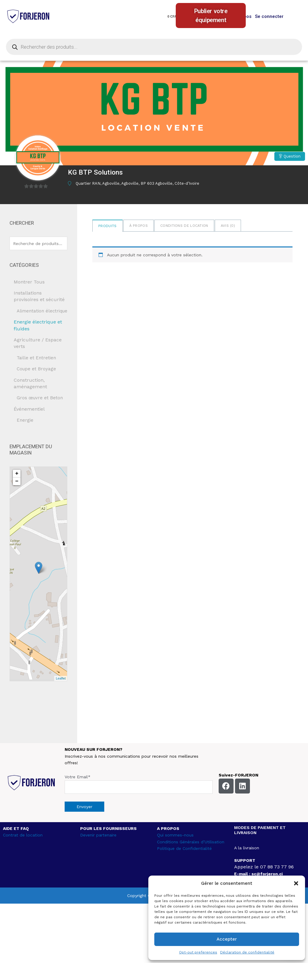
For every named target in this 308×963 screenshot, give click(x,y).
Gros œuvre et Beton (40, 397)
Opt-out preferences (198, 952)
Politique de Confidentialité (184, 848)
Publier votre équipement (211, 15)
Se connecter (269, 16)
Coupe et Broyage (36, 369)
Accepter (227, 939)
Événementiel (29, 409)
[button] (296, 883)
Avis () (228, 226)
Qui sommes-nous (175, 835)
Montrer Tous (29, 282)
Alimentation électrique (42, 311)
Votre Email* (78, 776)
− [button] (16, 481)
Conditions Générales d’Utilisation (190, 841)
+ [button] (16, 473)
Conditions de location (184, 226)
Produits (107, 226)
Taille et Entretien (36, 357)
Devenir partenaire (98, 835)
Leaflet (61, 678)
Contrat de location (23, 835)
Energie (25, 420)
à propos (138, 226)
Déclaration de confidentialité (247, 952)
